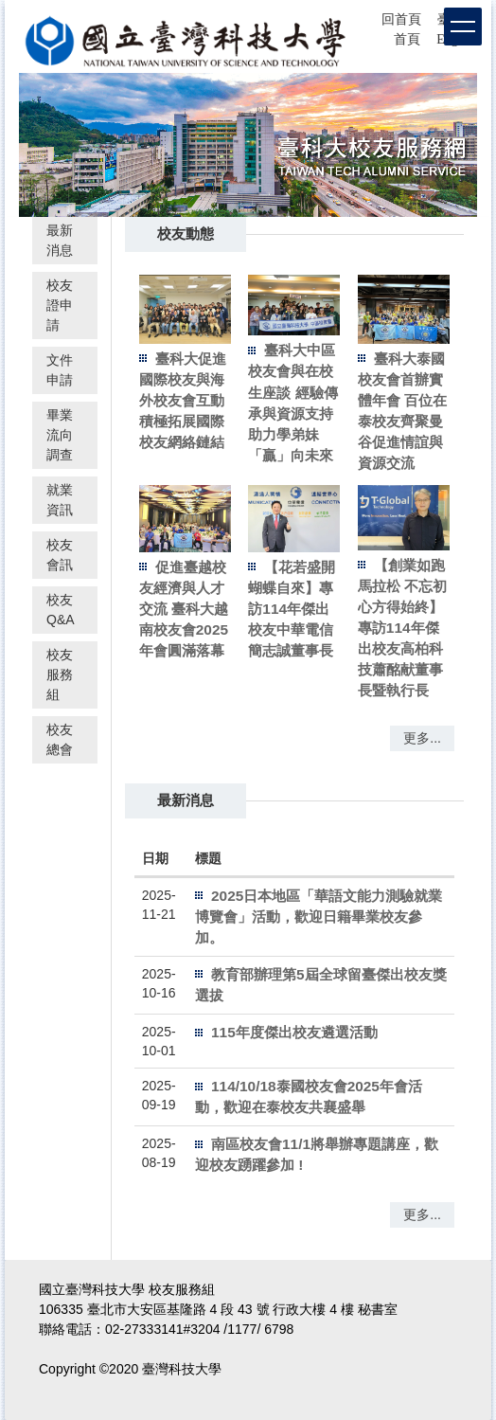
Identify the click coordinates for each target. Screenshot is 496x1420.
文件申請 (59, 369)
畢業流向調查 (59, 434)
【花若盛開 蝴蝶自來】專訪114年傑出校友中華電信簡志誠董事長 (291, 608)
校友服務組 (59, 674)
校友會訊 (59, 554)
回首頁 (401, 19)
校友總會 (59, 739)
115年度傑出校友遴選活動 (294, 1032)
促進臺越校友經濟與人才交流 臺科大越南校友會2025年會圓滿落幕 (183, 608)
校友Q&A (60, 609)
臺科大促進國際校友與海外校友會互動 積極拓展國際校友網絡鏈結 (182, 400)
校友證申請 (59, 305)
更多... (422, 738)
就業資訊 (59, 499)
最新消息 (59, 240)
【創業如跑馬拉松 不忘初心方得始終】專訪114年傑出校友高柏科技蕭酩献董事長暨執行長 (402, 627)
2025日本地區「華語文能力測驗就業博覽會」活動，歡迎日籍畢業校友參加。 (318, 916)
